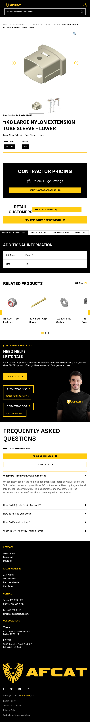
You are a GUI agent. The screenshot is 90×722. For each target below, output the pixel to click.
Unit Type (8, 142)
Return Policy (9, 701)
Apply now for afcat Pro (43, 190)
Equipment (8, 557)
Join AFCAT (8, 575)
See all (79, 283)
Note (24, 142)
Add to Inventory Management (43, 219)
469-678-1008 (17, 389)
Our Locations (9, 578)
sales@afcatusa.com (19, 614)
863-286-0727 (17, 604)
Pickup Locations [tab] (61, 232)
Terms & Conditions (12, 705)
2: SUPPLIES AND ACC (19, 25)
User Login (8, 586)
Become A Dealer (11, 582)
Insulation (7, 561)
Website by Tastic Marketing (16, 715)
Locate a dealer (44, 209)
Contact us (13, 376)
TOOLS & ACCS (36, 25)
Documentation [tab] (38, 232)
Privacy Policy (9, 710)
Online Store (9, 553)
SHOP (5, 25)
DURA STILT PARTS (52, 25)
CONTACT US (43, 464)
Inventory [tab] (80, 232)
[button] (42, 333)
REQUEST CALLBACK (43, 456)
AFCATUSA (25, 695)
